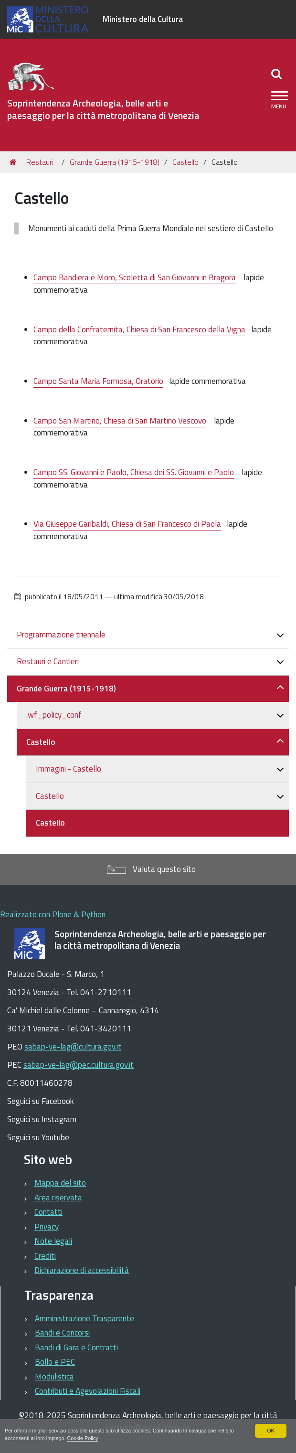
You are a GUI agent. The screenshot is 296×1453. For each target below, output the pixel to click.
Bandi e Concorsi (62, 1332)
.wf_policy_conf (54, 715)
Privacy (46, 1226)
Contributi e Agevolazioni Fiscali (87, 1391)
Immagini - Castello (68, 769)
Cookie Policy (82, 1438)
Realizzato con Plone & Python (53, 914)
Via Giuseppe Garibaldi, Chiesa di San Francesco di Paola (127, 524)
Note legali (53, 1241)
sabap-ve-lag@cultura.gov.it (72, 1046)
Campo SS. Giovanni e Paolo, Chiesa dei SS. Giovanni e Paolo (133, 472)
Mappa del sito (60, 1183)
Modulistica (54, 1376)
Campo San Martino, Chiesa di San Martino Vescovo (119, 420)
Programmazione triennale (61, 634)
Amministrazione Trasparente (84, 1318)
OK (271, 1430)
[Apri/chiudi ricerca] (277, 74)
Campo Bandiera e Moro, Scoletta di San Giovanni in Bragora (134, 277)
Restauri (39, 162)
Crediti (45, 1256)
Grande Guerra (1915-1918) (114, 162)
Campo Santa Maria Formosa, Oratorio (98, 381)
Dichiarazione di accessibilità (81, 1270)
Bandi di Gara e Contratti (76, 1347)
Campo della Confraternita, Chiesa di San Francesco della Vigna (139, 329)
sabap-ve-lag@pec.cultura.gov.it (78, 1065)
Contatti (48, 1212)
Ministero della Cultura (143, 19)
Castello (185, 162)
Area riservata (58, 1197)
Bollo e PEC (55, 1362)
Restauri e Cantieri (48, 661)
